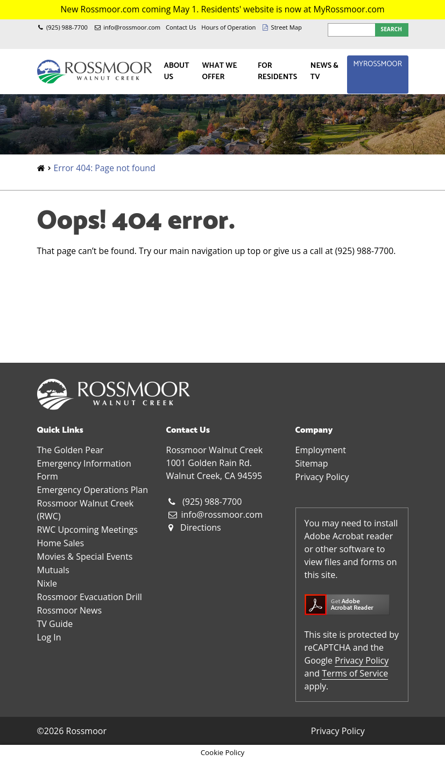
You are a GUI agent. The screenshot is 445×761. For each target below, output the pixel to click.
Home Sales (60, 543)
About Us (176, 71)
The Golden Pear (70, 450)
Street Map (286, 27)
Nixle (47, 583)
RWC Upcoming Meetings (87, 529)
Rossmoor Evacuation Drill (89, 597)
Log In (49, 637)
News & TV (324, 71)
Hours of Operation (228, 27)
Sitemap (311, 463)
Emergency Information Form (84, 469)
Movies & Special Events (85, 556)
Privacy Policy (322, 477)
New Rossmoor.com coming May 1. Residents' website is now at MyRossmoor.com (222, 9)
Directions (200, 527)
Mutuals (53, 570)
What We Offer (219, 71)
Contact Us (181, 27)
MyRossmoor (377, 64)
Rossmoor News (69, 610)
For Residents (277, 71)
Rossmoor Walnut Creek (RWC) (85, 509)
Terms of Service (355, 673)
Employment (320, 450)
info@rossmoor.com (131, 27)
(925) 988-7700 (67, 27)
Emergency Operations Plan (93, 490)
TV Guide (55, 624)
